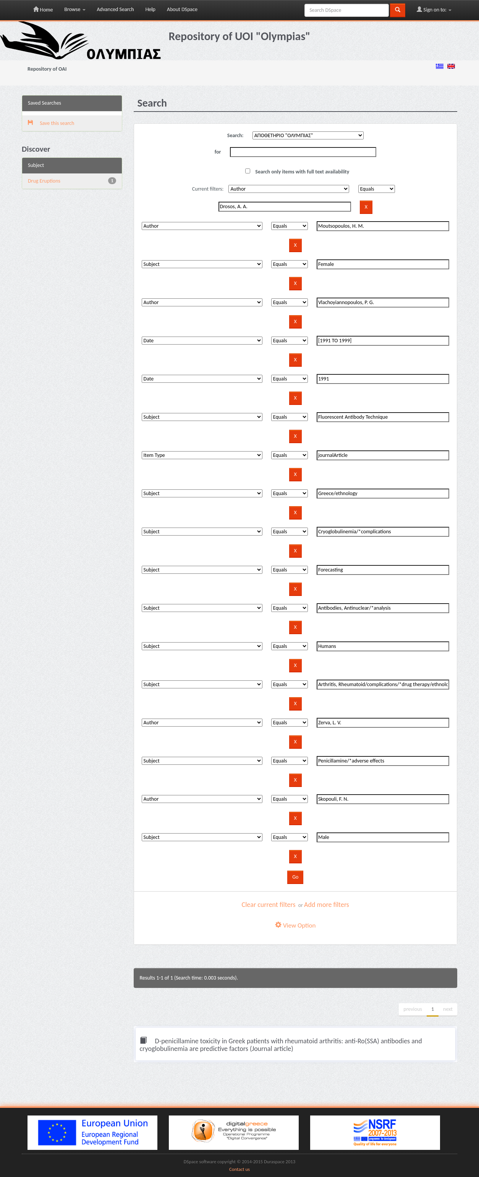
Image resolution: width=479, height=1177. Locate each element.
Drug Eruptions (44, 181)
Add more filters (326, 904)
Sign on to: (434, 9)
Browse (74, 9)
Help (150, 9)
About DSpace (182, 9)
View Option (295, 925)
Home (43, 9)
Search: (235, 135)
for (218, 152)
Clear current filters (269, 904)
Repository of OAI (47, 69)
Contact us (239, 1169)
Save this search (51, 123)
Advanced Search (115, 9)
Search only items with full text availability (297, 171)
